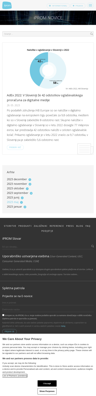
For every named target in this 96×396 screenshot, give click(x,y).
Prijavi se (9, 331)
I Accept (47, 383)
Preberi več (15, 147)
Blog (79, 225)
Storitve (10, 225)
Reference (57, 225)
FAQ (88, 225)
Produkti (24, 225)
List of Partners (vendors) (14, 376)
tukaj (63, 326)
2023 (19, 179)
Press (70, 225)
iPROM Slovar (11, 238)
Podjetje (47, 230)
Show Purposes (46, 391)
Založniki (40, 225)
